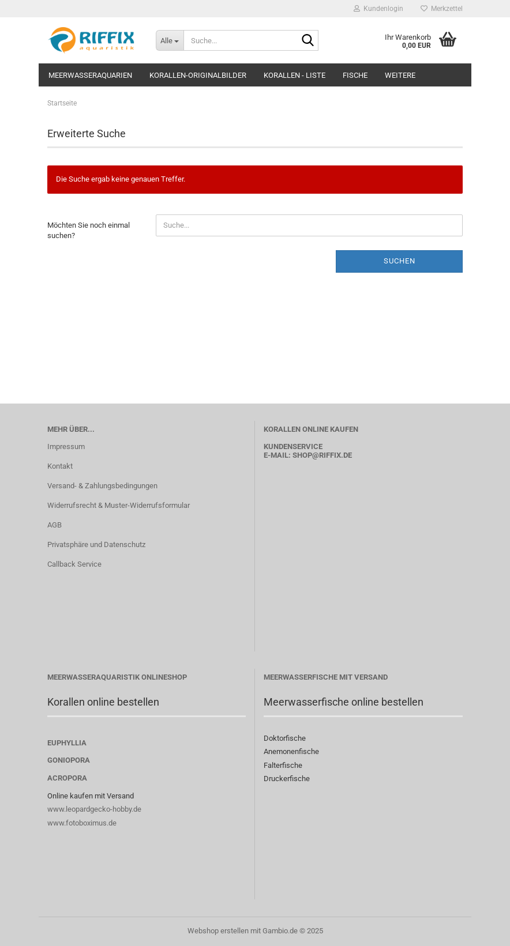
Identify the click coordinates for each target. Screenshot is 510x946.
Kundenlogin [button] (378, 9)
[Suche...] (169, 40)
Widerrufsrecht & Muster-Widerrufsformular (118, 505)
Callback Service (74, 564)
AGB (54, 525)
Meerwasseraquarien (90, 75)
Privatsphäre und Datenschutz (96, 544)
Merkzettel (442, 9)
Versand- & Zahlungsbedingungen (102, 485)
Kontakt (60, 466)
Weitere (400, 75)
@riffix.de (332, 455)
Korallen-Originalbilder (197, 75)
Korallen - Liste (294, 75)
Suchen (399, 261)
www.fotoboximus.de (82, 823)
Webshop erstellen (218, 930)
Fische (355, 75)
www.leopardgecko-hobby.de (94, 809)
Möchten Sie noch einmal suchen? (88, 230)
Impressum (66, 446)
